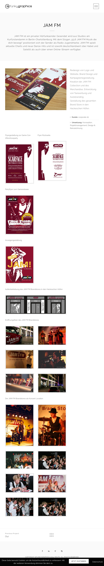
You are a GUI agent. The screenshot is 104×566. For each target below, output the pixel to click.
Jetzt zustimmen (78, 561)
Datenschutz (97, 562)
